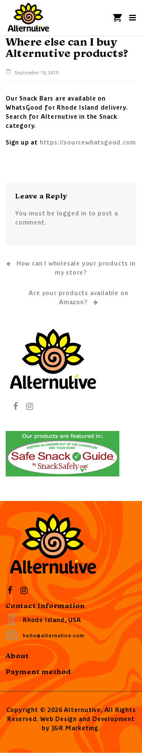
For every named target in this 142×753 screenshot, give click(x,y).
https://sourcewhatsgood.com (88, 142)
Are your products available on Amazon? (78, 298)
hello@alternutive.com (53, 635)
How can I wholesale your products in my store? (70, 267)
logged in (72, 213)
